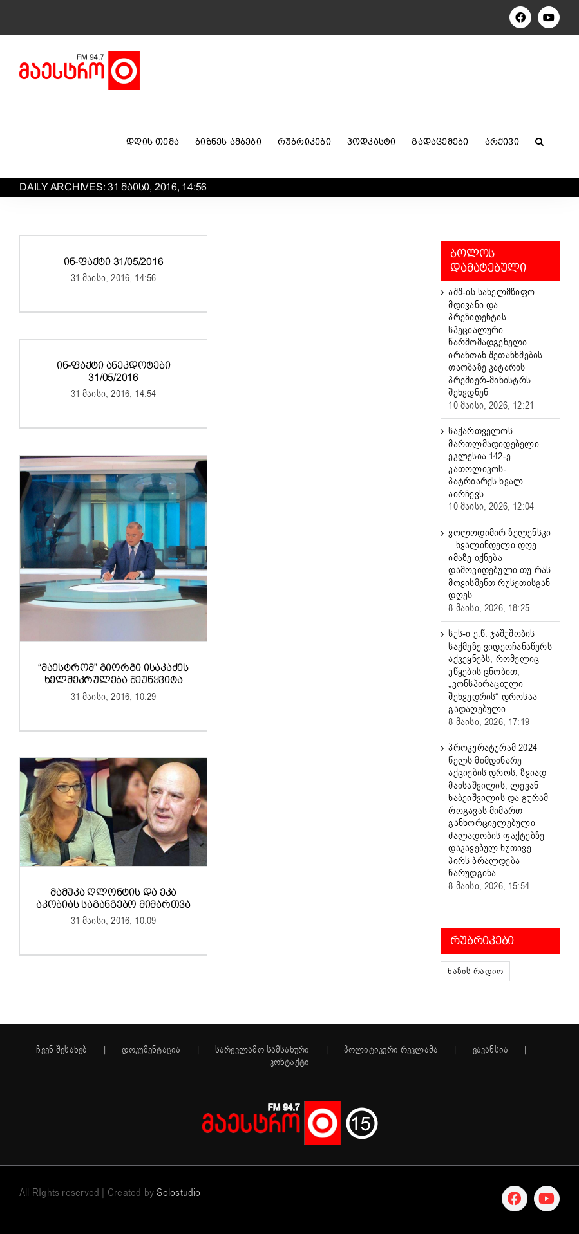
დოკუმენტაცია (151, 1050)
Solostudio (178, 1193)
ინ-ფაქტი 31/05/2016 (113, 261)
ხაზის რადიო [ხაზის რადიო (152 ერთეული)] (475, 971)
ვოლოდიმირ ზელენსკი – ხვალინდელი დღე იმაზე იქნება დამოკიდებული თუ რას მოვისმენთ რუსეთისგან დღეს (499, 564)
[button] (539, 141)
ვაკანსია (491, 1050)
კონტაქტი (290, 1062)
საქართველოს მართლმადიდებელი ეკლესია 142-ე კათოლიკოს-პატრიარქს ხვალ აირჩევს (493, 463)
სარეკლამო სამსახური (262, 1050)
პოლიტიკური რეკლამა (391, 1050)
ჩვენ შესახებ (61, 1050)
